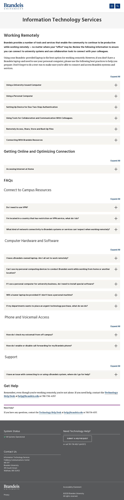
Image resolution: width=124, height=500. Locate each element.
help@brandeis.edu (28, 396)
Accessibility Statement (72, 487)
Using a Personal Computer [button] (19, 96)
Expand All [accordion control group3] (115, 199)
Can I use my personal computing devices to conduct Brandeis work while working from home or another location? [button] (58, 271)
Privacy (6, 494)
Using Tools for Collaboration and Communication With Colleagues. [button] (39, 118)
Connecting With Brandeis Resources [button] (24, 140)
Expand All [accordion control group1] (115, 76)
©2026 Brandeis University (73, 493)
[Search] (117, 6)
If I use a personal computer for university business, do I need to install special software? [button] (50, 284)
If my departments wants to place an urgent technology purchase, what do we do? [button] (47, 306)
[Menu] (111, 6)
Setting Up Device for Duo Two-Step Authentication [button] (32, 107)
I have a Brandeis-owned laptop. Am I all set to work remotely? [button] (37, 258)
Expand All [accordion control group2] (115, 160)
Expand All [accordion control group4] (115, 250)
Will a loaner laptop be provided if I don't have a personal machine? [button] (39, 295)
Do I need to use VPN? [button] (17, 207)
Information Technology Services (62, 20)
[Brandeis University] (13, 6)
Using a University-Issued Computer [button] (23, 85)
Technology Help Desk (50, 412)
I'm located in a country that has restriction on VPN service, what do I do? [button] (42, 218)
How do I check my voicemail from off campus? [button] (29, 335)
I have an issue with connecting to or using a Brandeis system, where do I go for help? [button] (48, 374)
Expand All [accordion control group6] (115, 366)
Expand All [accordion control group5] (115, 326)
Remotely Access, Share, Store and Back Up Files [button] (30, 129)
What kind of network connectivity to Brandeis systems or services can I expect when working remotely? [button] (58, 229)
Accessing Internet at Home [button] (20, 169)
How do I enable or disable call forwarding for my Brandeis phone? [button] (39, 346)
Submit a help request (77, 438)
